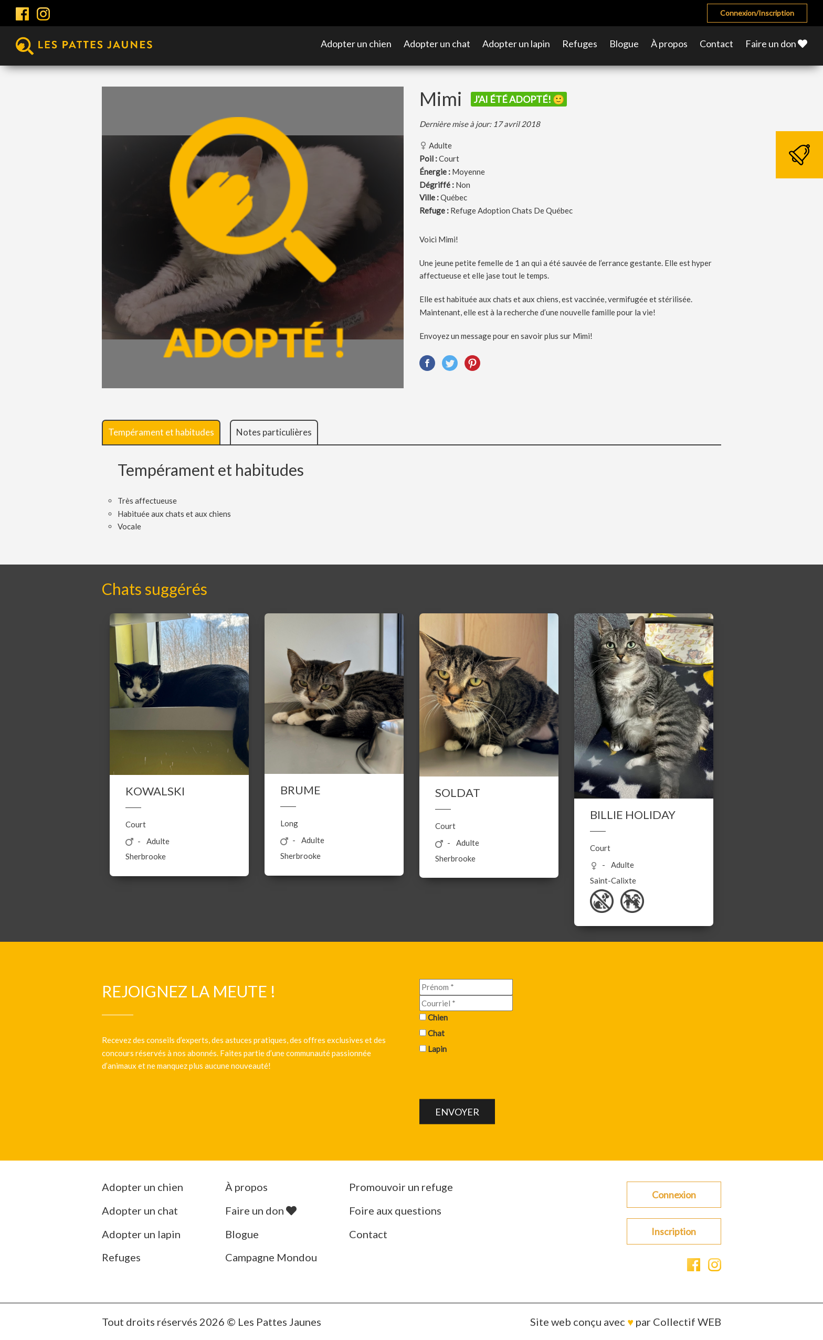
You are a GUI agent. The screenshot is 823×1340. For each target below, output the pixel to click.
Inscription (673, 1231)
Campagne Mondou (271, 1257)
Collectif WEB (687, 1321)
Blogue (624, 43)
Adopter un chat (437, 43)
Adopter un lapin (516, 43)
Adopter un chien (356, 43)
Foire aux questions (395, 1210)
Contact (716, 43)
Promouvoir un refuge (401, 1187)
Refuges (579, 43)
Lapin (437, 1048)
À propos (669, 43)
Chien (438, 1017)
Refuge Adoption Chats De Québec (511, 210)
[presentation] (499, 1078)
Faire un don (776, 43)
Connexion (674, 1194)
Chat (436, 1033)
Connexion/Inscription (757, 12)
